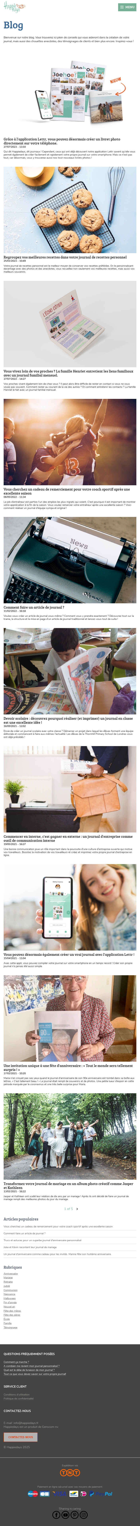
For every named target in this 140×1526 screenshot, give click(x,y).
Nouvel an (9, 1307)
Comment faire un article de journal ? (24, 1233)
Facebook (56, 1515)
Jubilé (7, 1286)
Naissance (9, 1294)
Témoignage (10, 1327)
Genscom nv (50, 1426)
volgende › (77, 1209)
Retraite (8, 1282)
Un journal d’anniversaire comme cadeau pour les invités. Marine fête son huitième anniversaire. (57, 1254)
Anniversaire (11, 1273)
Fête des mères (12, 1311)
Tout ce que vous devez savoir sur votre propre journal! (35, 1374)
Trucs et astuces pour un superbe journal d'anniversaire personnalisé (42, 1240)
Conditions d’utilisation (17, 1394)
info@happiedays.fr (25, 1423)
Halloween (10, 1298)
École (7, 1319)
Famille (7, 1323)
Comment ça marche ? (16, 1362)
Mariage (8, 1277)
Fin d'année (10, 1302)
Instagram (84, 1515)
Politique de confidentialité (19, 1398)
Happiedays (15, 7)
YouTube (65, 1515)
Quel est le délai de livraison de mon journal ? (29, 1370)
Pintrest (75, 1515)
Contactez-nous (20, 1437)
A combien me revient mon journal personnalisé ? (31, 1366)
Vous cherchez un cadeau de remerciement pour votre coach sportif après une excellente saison (58, 1226)
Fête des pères (12, 1315)
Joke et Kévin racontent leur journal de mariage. (30, 1247)
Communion (11, 1290)
